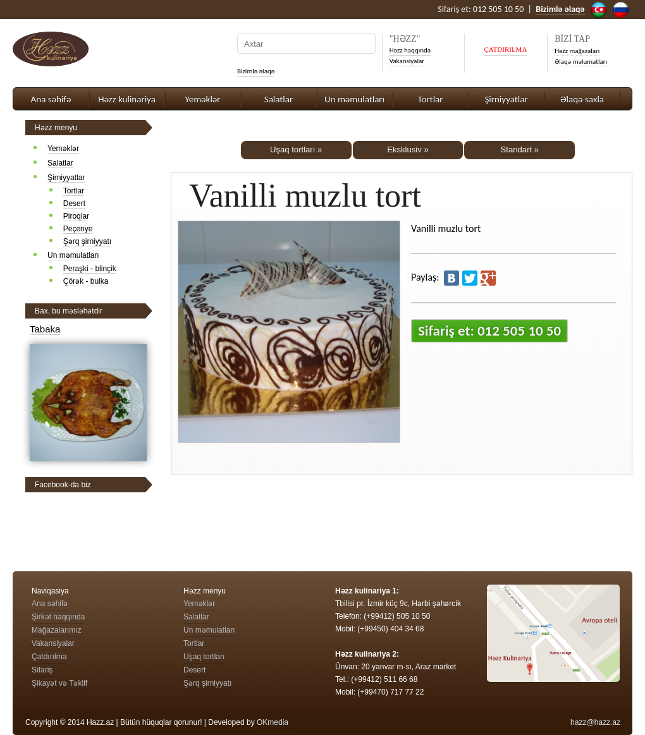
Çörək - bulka (86, 281)
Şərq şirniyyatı (87, 241)
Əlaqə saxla (582, 99)
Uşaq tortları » (296, 149)
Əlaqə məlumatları (581, 62)
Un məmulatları (354, 99)
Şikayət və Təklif (59, 683)
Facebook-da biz (63, 484)
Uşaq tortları (203, 656)
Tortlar (430, 99)
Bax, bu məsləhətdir (68, 311)
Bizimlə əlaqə (255, 71)
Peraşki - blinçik (89, 268)
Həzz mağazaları (577, 51)
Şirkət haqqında (58, 616)
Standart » (520, 149)
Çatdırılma (49, 656)
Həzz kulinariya (127, 99)
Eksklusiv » (408, 149)
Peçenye (78, 228)
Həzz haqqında (410, 50)
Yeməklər (202, 99)
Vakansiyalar (407, 61)
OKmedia (272, 722)
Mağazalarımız (57, 630)
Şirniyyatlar (505, 99)
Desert (74, 203)
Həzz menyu (56, 127)
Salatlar (278, 99)
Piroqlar (76, 216)
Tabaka (45, 329)
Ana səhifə (51, 99)
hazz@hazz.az (595, 722)
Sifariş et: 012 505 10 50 (489, 330)
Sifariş (42, 669)
